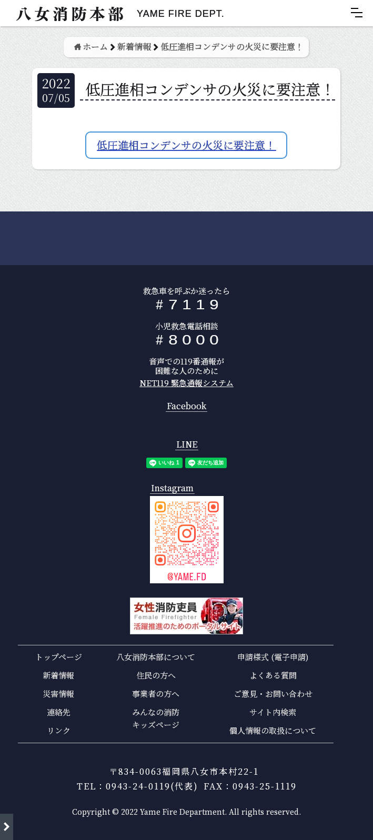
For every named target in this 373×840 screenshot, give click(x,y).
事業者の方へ (155, 693)
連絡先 (58, 711)
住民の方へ (156, 675)
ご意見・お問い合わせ (273, 693)
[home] (115, 13)
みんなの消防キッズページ (155, 718)
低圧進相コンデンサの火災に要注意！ (186, 145)
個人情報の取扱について (272, 730)
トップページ (58, 656)
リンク (58, 730)
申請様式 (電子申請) (272, 656)
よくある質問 (273, 675)
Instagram (172, 488)
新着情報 (58, 675)
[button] (357, 12)
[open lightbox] (187, 539)
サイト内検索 (272, 711)
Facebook (186, 406)
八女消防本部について (155, 656)
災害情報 (58, 693)
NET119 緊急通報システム (187, 382)
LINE (186, 444)
